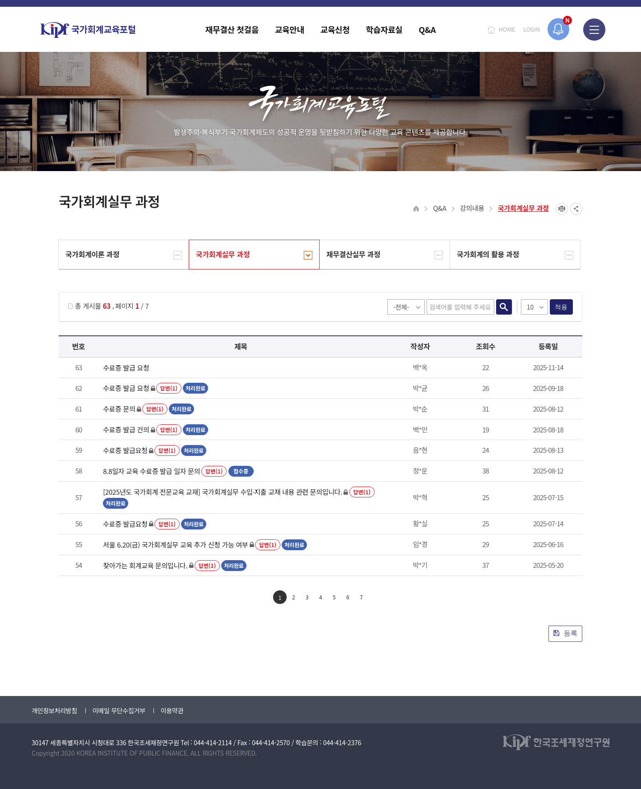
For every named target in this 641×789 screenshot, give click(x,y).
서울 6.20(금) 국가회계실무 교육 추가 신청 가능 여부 (175, 544)
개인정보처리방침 (54, 710)
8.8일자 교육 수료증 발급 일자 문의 (151, 471)
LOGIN (531, 29)
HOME (507, 29)
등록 (565, 633)
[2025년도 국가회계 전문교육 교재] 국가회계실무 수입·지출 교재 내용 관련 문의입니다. (222, 492)
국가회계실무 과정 (523, 208)
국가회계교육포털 (88, 30)
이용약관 (172, 710)
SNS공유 (576, 209)
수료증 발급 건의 (126, 429)
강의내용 (472, 208)
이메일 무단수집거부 (119, 710)
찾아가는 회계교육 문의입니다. (145, 565)
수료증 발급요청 (125, 450)
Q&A (439, 208)
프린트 (562, 209)
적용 (561, 307)
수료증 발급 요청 (126, 367)
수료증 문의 (119, 408)
